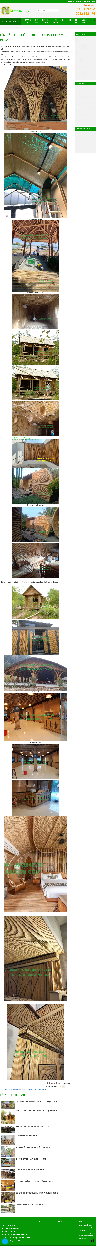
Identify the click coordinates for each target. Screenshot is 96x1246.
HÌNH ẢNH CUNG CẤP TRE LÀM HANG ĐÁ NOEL (32, 1205)
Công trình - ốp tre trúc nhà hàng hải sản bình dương (37, 1193)
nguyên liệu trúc (39, 292)
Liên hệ (76, 21)
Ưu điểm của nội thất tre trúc (27, 1135)
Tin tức (69, 21)
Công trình (55, 21)
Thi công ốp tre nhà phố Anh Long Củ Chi (31, 1159)
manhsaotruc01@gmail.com (18, 1234)
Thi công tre (4, 1089)
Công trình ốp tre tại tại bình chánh (30, 1169)
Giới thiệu (36, 21)
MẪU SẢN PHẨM (45, 21)
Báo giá (63, 21)
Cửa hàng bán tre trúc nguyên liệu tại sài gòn (89, 68)
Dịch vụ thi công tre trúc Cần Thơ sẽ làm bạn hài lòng (37, 1102)
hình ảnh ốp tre (23, 1089)
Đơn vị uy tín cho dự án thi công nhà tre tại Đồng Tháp (37, 1111)
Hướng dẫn (83, 21)
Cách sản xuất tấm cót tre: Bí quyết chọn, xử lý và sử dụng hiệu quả (85, 91)
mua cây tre (85, 1230)
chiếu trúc (88, 1225)
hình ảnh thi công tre (13, 1089)
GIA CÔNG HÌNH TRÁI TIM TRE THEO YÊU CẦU (89, 46)
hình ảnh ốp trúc (32, 1089)
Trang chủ (28, 21)
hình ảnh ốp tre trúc (42, 1089)
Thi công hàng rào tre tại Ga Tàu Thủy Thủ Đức (33, 1147)
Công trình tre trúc (19, 27)
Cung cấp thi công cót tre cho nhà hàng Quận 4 (34, 1181)
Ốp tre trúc (4, 51)
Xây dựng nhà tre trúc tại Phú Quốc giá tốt (32, 1127)
